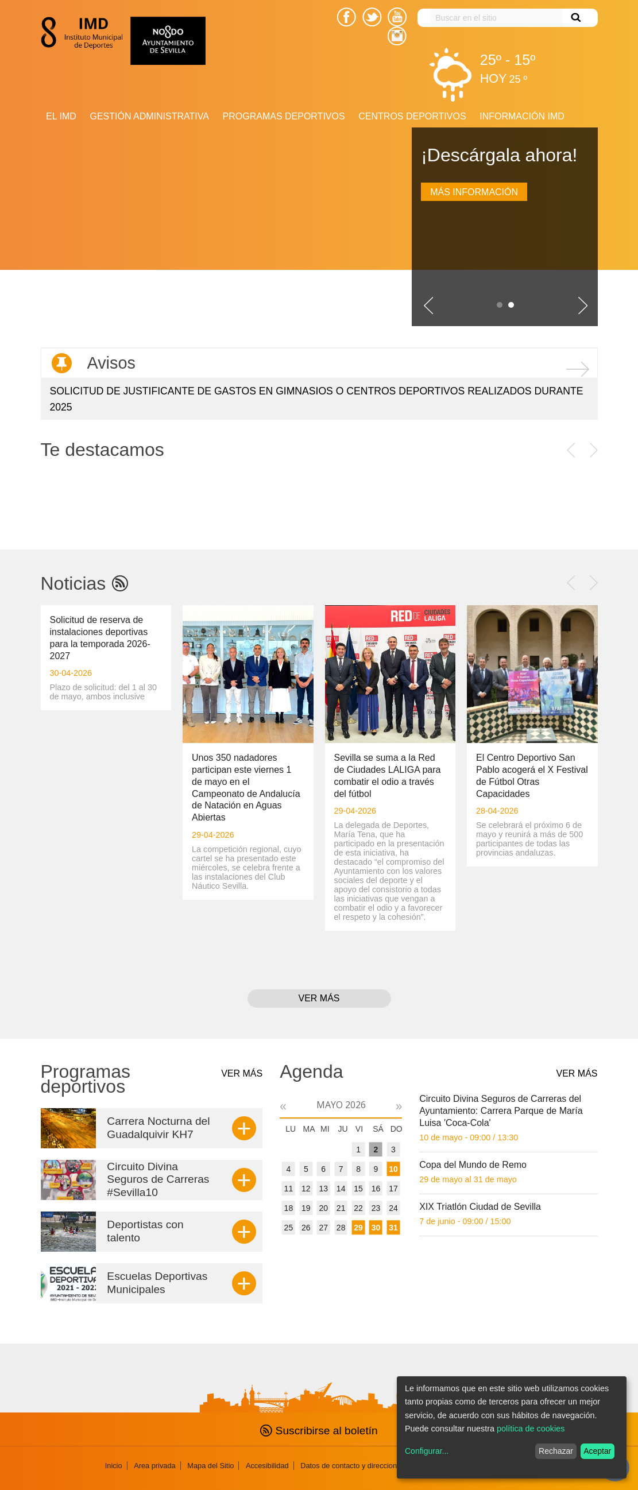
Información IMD (522, 116)
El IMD (61, 116)
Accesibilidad (267, 1465)
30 (376, 1227)
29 (358, 1227)
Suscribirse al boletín (318, 1431)
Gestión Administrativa (149, 116)
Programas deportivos (284, 116)
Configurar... (426, 1451)
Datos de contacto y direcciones (352, 1465)
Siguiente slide (583, 305)
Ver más (318, 998)
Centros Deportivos (412, 116)
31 (393, 1227)
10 (393, 1169)
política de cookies (530, 1428)
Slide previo (428, 305)
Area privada (155, 1465)
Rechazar (556, 1451)
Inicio (113, 1465)
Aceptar (597, 1451)
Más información (474, 192)
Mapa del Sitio (210, 1465)
